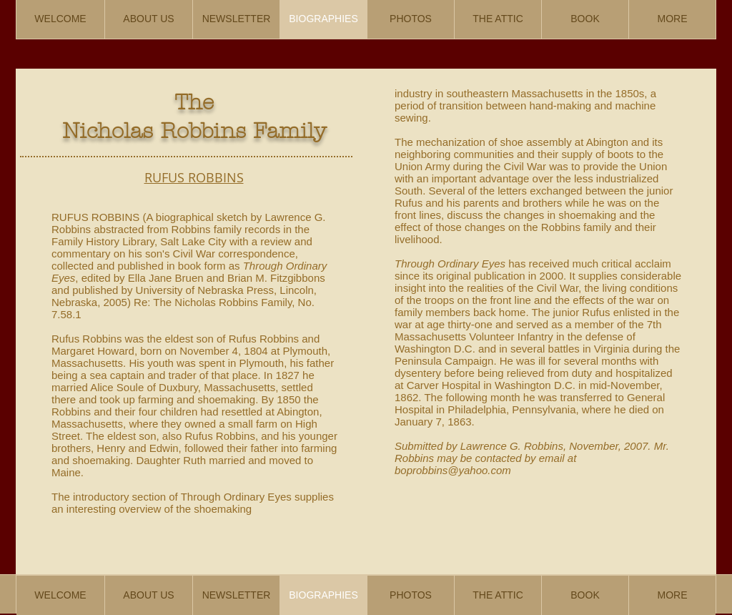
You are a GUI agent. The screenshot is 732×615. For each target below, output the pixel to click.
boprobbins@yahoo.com (453, 470)
